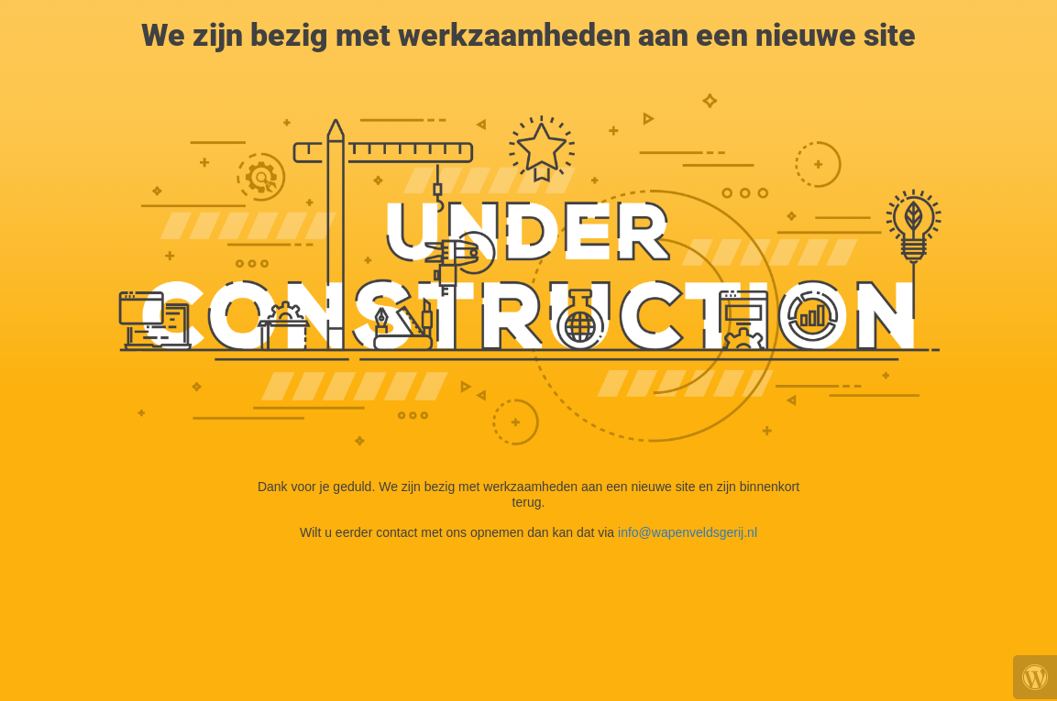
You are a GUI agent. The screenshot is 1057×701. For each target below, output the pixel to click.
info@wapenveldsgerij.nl (687, 532)
